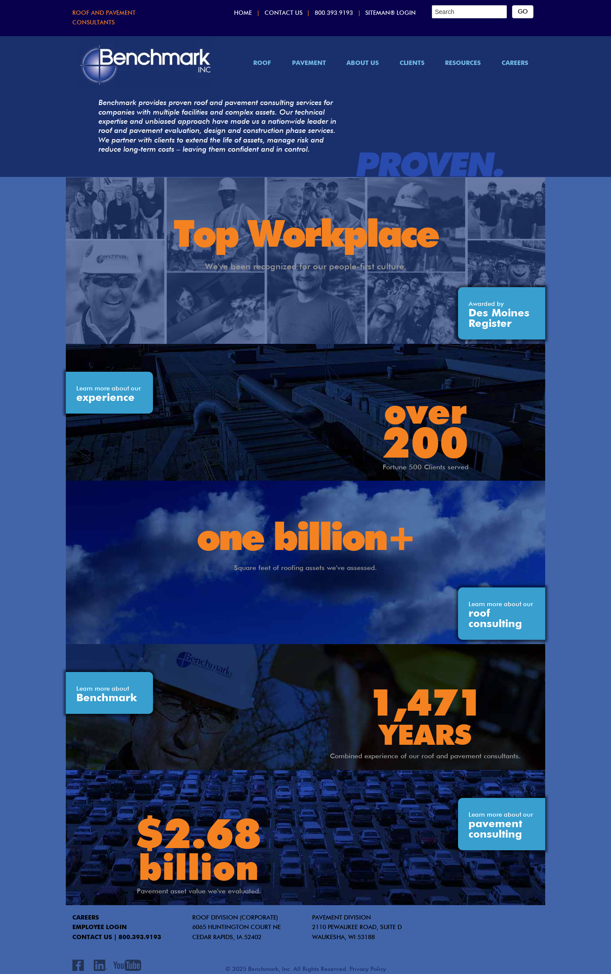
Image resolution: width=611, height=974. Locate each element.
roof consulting (500, 615)
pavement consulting (500, 826)
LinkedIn (100, 965)
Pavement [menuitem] (309, 63)
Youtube (127, 965)
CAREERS (85, 918)
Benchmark (106, 694)
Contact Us (283, 13)
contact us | (94, 937)
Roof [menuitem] (262, 63)
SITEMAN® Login (390, 13)
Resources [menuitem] (463, 63)
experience (108, 394)
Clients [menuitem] (412, 63)
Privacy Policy (368, 969)
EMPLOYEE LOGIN (99, 927)
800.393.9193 (334, 13)
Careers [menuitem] (515, 63)
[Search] (469, 11)
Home (243, 13)
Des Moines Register (499, 315)
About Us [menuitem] (362, 63)
